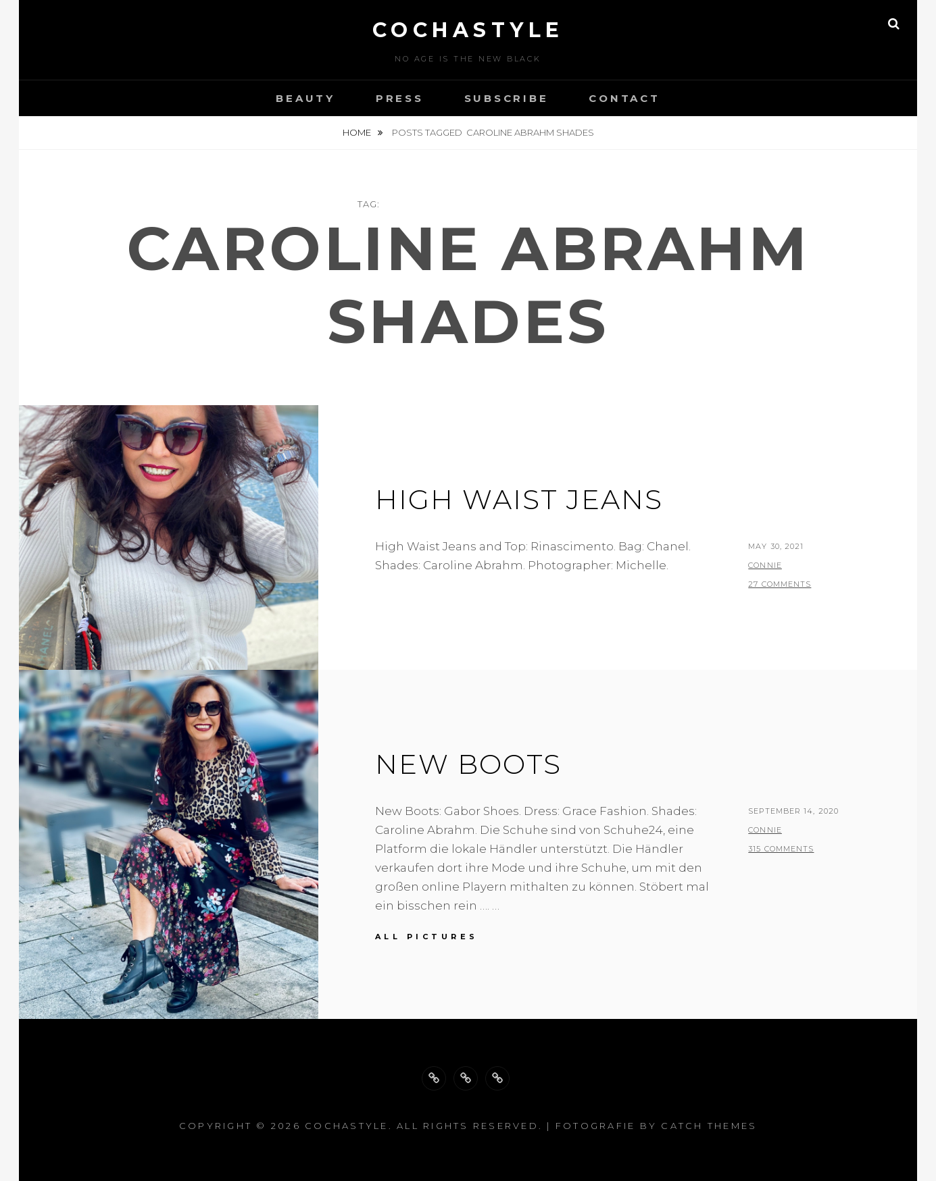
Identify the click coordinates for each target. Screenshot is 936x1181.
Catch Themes (709, 1125)
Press (400, 98)
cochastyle (468, 30)
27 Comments (779, 584)
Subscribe (506, 98)
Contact (624, 98)
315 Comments (781, 849)
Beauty (305, 98)
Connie (765, 565)
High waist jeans (519, 499)
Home (358, 132)
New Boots (468, 764)
